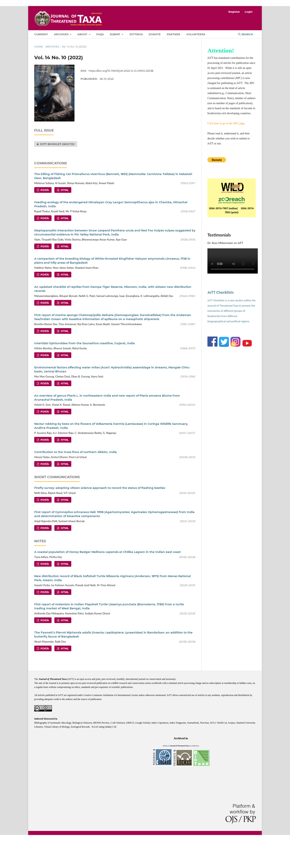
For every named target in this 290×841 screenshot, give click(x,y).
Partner (173, 34)
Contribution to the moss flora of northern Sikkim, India (75, 452)
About (82, 34)
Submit (115, 34)
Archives (61, 34)
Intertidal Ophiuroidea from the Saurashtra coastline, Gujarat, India (84, 343)
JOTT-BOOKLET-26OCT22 (54, 144)
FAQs (100, 34)
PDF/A (44, 190)
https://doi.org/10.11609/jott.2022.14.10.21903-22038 (121, 70)
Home (38, 46)
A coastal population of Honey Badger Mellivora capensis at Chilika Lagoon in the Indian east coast (107, 552)
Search (245, 34)
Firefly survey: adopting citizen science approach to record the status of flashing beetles (99, 488)
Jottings (136, 34)
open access (86, 679)
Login (249, 11)
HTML (64, 190)
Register (234, 11)
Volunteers (195, 34)
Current (41, 34)
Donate (155, 34)
